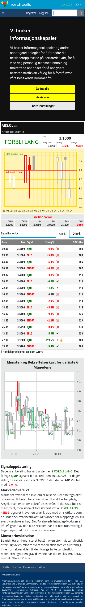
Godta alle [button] (42, 88)
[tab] (62, 234)
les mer (16, 605)
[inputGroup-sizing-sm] (64, 12)
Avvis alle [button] (42, 97)
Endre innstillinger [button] (42, 106)
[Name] (80, 12)
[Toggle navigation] (4, 13)
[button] (79, 4)
